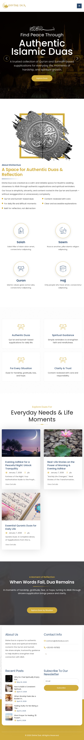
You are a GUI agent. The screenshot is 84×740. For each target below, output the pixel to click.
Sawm (62, 242)
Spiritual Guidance (63, 335)
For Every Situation (21, 368)
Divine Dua (36, 735)
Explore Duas (42, 78)
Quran (21, 280)
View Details (10, 484)
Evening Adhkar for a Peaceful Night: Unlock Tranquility (18, 465)
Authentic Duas (21, 335)
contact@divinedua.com (57, 641)
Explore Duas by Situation (42, 610)
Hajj (63, 280)
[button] (77, 58)
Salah (21, 242)
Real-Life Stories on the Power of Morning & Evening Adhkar (60, 465)
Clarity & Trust (63, 368)
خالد (28, 472)
